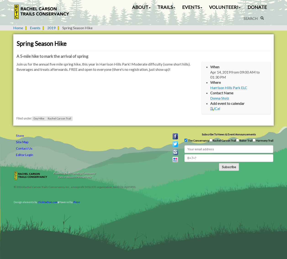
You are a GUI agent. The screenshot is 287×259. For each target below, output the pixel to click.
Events (35, 28)
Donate (257, 7)
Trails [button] (166, 7)
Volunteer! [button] (225, 7)
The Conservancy (196, 140)
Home (18, 28)
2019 (51, 28)
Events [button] (192, 7)
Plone (76, 202)
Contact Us (24, 148)
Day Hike (39, 118)
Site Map (22, 142)
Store (20, 135)
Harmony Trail (262, 140)
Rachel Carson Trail (59, 118)
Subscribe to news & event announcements (229, 134)
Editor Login (24, 155)
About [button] (141, 7)
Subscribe (229, 167)
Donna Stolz (219, 98)
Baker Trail (244, 140)
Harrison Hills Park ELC (228, 87)
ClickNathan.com (48, 202)
